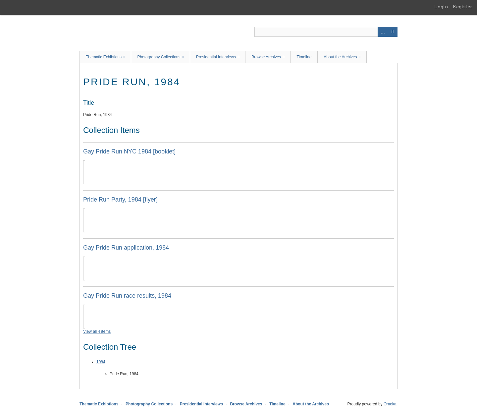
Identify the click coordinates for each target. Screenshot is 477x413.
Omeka (390, 404)
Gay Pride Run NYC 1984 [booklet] (129, 151)
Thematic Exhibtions (104, 57)
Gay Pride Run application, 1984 (126, 247)
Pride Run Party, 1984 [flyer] (120, 199)
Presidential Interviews (216, 57)
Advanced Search (383, 32)
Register (462, 6)
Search (393, 32)
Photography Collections (158, 57)
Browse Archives (266, 57)
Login (441, 6)
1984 (100, 362)
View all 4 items (97, 331)
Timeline (303, 57)
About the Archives (340, 57)
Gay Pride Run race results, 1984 (127, 295)
